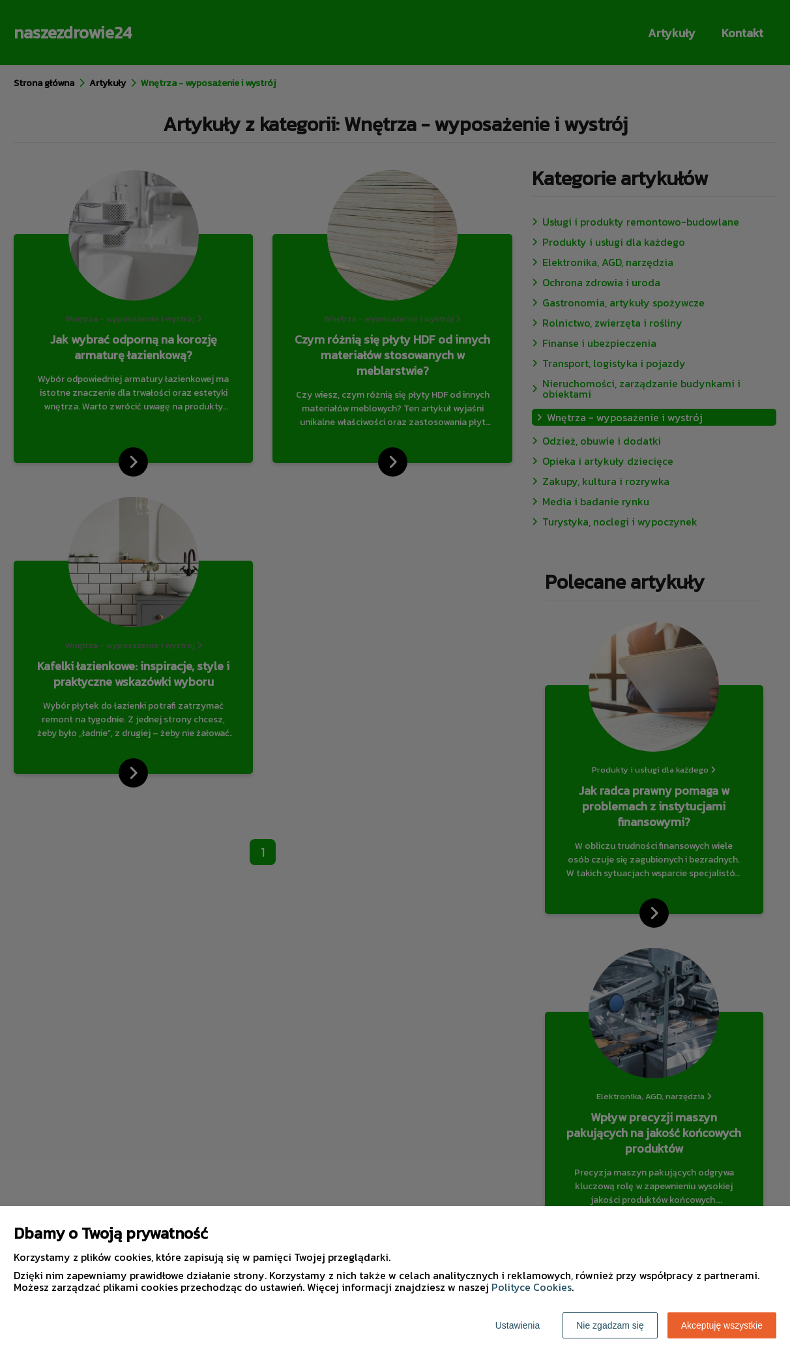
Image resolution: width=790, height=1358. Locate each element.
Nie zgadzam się (610, 1325)
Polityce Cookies (531, 1287)
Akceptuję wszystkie (722, 1325)
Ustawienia (517, 1325)
